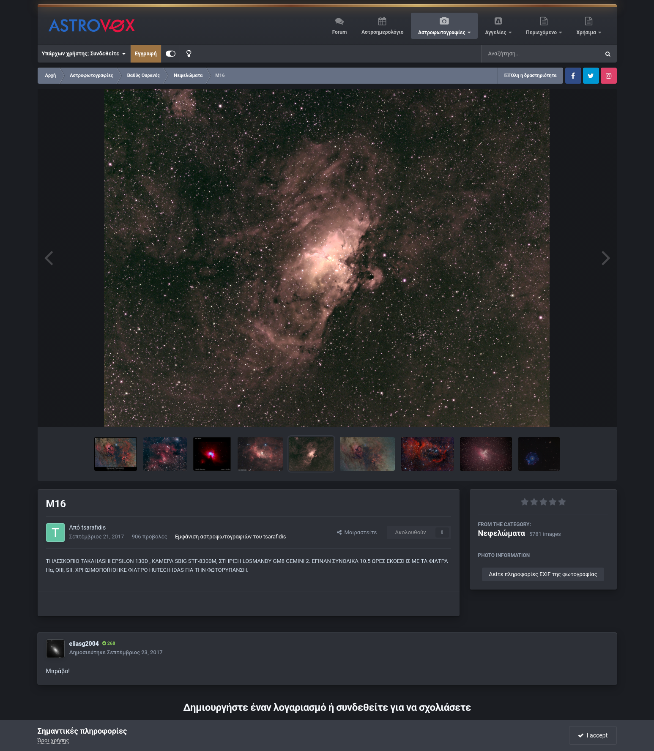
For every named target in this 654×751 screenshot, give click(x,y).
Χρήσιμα (587, 33)
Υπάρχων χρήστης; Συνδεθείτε (84, 54)
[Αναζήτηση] (523, 54)
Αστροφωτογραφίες (442, 33)
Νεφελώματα (501, 533)
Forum (339, 32)
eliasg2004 (84, 643)
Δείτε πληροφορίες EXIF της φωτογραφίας (543, 574)
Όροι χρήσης (53, 740)
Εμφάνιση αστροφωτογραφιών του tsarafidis (230, 536)
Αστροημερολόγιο (382, 32)
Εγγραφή (146, 53)
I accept (592, 735)
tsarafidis (93, 527)
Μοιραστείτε (357, 532)
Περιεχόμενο (542, 33)
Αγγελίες (496, 33)
